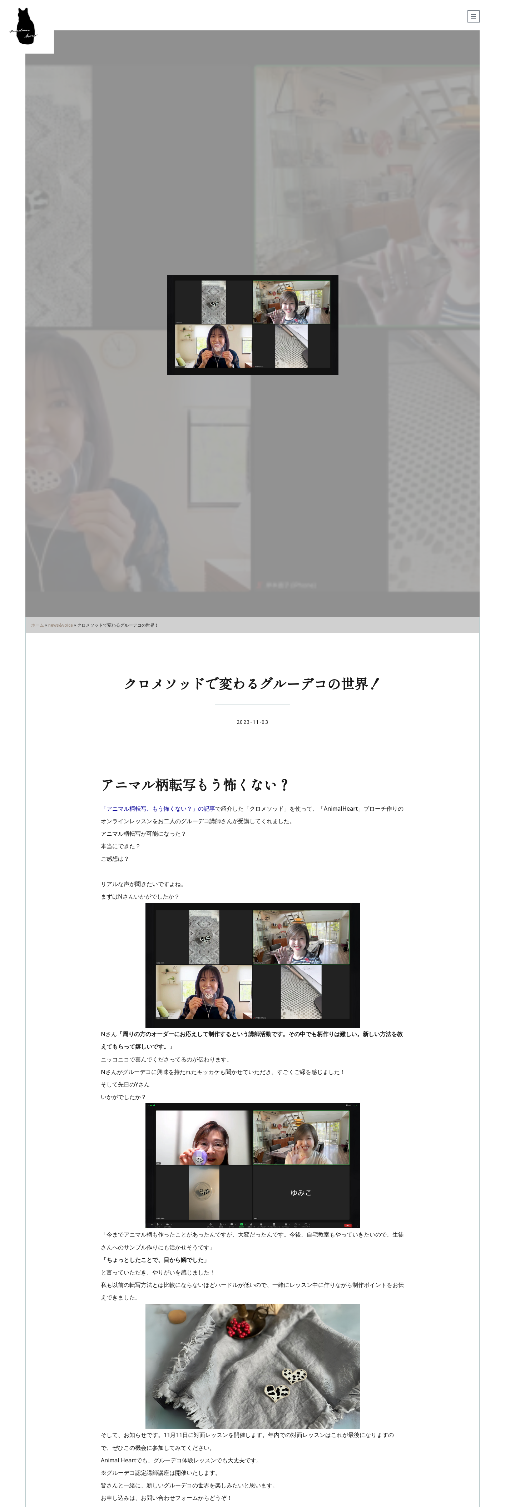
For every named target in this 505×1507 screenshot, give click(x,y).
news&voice (60, 625)
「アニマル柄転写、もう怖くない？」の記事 (158, 808)
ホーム (37, 625)
